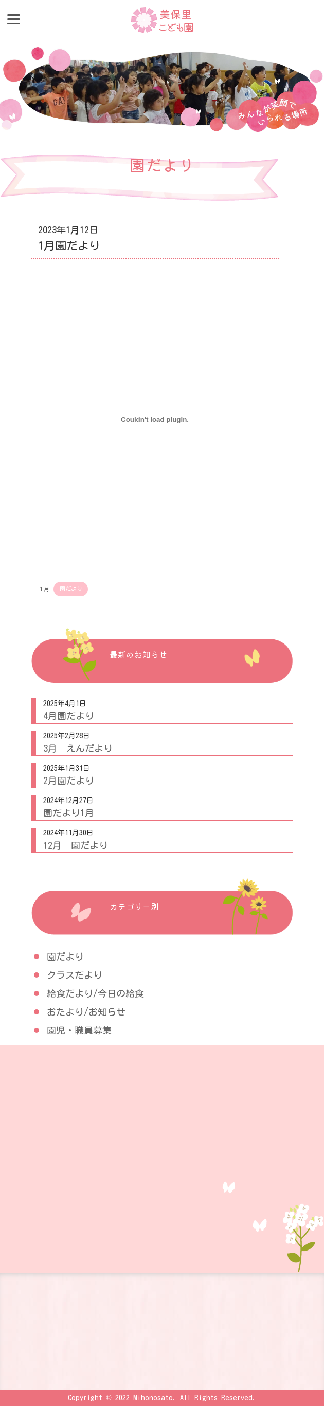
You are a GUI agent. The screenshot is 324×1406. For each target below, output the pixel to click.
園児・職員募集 (79, 1030)
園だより (71, 588)
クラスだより (74, 975)
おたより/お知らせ (86, 1012)
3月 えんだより (78, 748)
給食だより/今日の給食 (95, 993)
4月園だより (68, 715)
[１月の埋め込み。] (155, 420)
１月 (43, 588)
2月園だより (68, 780)
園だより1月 (68, 812)
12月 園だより (75, 845)
